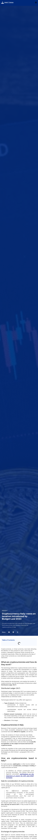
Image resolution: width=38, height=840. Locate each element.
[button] (9, 632)
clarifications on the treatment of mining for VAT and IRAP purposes (20, 775)
